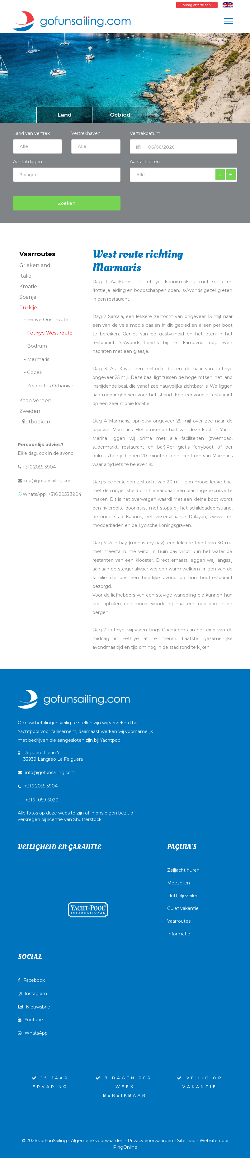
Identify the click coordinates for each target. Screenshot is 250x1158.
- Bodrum (35, 346)
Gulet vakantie (183, 908)
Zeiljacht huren (183, 870)
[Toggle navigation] (228, 21)
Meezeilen (178, 883)
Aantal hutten (145, 161)
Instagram (32, 993)
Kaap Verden (35, 401)
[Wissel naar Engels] (228, 5)
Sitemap (186, 1140)
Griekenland (34, 265)
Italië (25, 276)
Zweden (29, 411)
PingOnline (125, 1147)
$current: (95, 146)
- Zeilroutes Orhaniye (48, 386)
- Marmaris (36, 359)
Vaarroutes (179, 921)
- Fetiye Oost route (46, 319)
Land (65, 115)
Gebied (120, 115)
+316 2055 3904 (37, 467)
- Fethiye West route (48, 333)
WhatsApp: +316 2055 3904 (49, 494)
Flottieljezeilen (183, 895)
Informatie (178, 934)
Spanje (27, 297)
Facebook (31, 980)
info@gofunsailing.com (45, 480)
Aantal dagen (27, 161)
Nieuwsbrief (35, 1007)
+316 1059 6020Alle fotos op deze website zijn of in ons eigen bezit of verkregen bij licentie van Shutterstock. (76, 809)
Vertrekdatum (145, 133)
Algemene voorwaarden (97, 1140)
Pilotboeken (34, 422)
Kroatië (28, 286)
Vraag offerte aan (197, 5)
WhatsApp (33, 1033)
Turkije (28, 308)
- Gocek (33, 372)
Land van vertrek (37, 141)
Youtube (30, 1019)
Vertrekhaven (86, 133)
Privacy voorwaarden (150, 1140)
